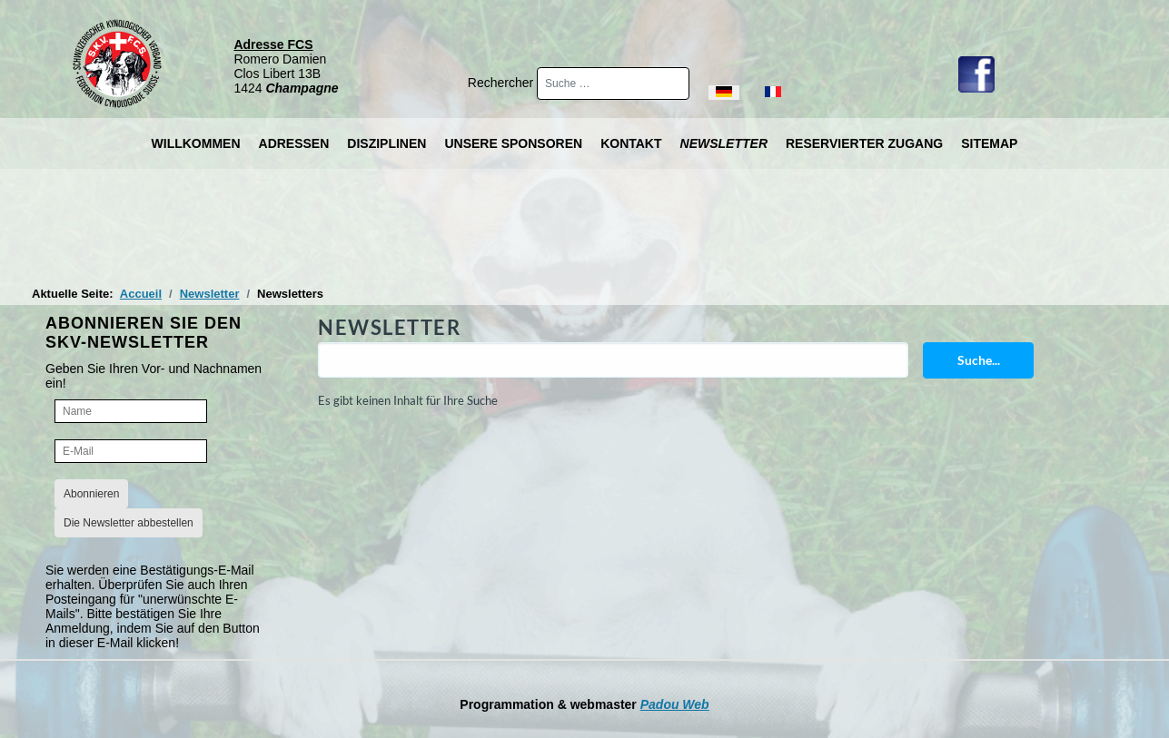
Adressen (294, 143)
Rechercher (502, 82)
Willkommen (196, 143)
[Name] (130, 411)
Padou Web (674, 704)
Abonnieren (91, 493)
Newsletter (724, 143)
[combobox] (613, 83)
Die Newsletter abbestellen (128, 523)
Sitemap (989, 143)
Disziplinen (386, 143)
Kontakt (630, 143)
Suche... (978, 360)
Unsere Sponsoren (513, 143)
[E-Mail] (130, 451)
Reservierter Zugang (864, 143)
